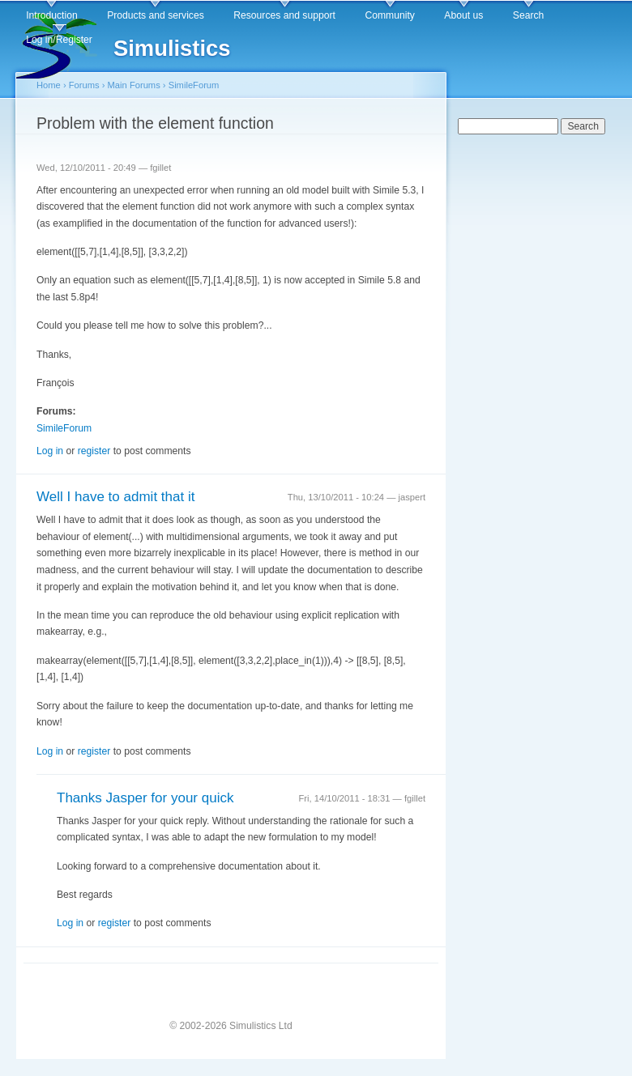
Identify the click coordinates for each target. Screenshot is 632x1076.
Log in (49, 451)
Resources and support (284, 15)
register (94, 451)
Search (528, 15)
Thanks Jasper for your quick (145, 798)
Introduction (52, 15)
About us (463, 15)
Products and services (155, 15)
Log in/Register (59, 39)
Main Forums (134, 85)
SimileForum (194, 85)
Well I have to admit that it (115, 496)
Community (389, 15)
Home (48, 85)
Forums (84, 85)
